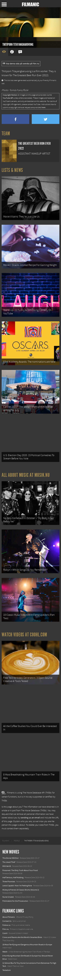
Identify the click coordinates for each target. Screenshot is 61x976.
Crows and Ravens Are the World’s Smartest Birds (22, 937)
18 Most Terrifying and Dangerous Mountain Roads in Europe (27, 944)
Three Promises (8, 881)
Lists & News (12, 170)
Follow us (6, 925)
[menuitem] (5, 840)
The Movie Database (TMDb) (34, 810)
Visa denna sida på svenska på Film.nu (21, 64)
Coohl (4, 933)
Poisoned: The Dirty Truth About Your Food (20, 870)
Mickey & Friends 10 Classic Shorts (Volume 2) (20, 890)
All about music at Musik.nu (26, 475)
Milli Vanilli (6, 866)
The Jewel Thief (8, 862)
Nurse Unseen (8, 897)
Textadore (6, 970)
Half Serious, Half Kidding (12, 877)
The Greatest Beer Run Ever (27, 75)
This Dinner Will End (10, 858)
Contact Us (6, 921)
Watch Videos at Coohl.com (24, 635)
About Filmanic (8, 917)
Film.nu (5, 929)
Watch (4, 952)
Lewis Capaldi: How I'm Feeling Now (17, 885)
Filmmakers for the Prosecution (15, 901)
